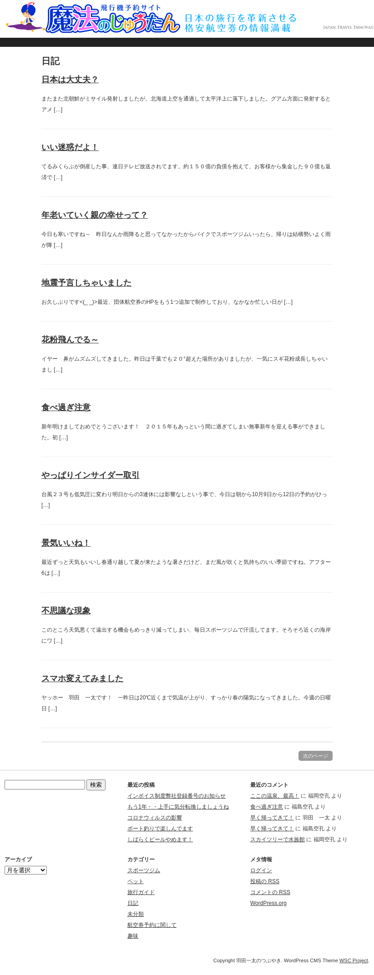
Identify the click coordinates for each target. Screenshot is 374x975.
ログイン (261, 870)
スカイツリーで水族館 (277, 839)
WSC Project (353, 960)
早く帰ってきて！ (272, 817)
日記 (132, 903)
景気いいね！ (66, 543)
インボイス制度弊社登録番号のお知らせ (176, 796)
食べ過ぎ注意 (66, 407)
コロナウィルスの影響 (154, 817)
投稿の (264, 881)
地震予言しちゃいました (86, 282)
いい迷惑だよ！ (70, 147)
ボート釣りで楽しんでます (160, 828)
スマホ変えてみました (82, 678)
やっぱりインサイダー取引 (90, 475)
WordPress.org (268, 903)
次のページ (315, 756)
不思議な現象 (66, 610)
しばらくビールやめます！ (160, 839)
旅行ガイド (141, 892)
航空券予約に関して (152, 925)
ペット (135, 881)
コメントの (270, 892)
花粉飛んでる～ (70, 339)
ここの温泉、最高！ (274, 796)
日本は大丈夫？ (70, 79)
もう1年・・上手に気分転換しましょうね (178, 807)
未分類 (135, 914)
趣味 (132, 936)
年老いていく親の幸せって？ (94, 215)
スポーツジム (143, 870)
